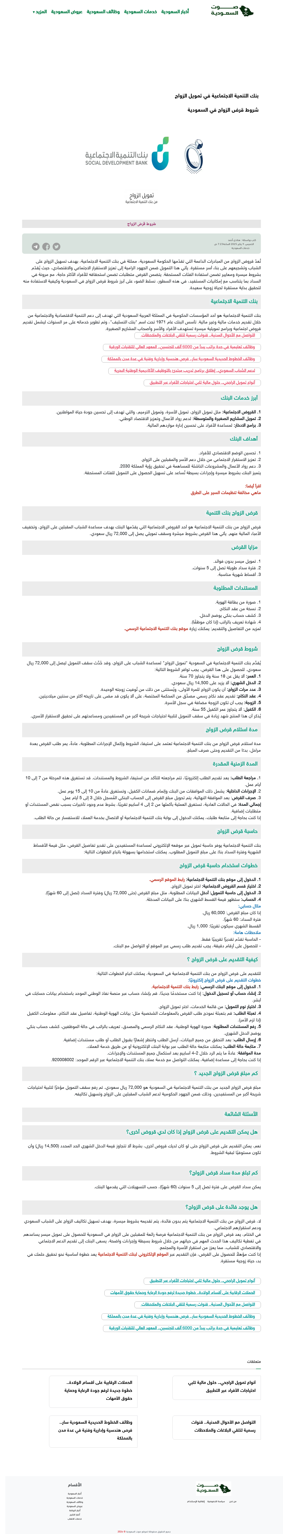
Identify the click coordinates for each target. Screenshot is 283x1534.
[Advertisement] (141, 55)
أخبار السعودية (175, 10)
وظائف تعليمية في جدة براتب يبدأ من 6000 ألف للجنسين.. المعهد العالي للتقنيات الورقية (182, 339)
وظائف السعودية (103, 10)
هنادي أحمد (234, 239)
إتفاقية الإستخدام (196, 1493)
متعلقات (254, 1353)
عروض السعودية (66, 10)
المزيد (41, 10)
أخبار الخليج (75, 1506)
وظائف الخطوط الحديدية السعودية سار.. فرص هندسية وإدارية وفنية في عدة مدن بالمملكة (181, 351)
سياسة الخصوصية (216, 1493)
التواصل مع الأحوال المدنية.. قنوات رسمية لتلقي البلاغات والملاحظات (197, 327)
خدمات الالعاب (75, 1510)
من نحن (232, 1493)
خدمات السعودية (140, 10)
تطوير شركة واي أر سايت (144, 1528)
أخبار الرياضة (74, 1502)
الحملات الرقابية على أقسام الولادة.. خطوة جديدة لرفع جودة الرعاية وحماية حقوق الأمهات (182, 1285)
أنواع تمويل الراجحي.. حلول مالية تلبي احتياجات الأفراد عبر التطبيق (202, 374)
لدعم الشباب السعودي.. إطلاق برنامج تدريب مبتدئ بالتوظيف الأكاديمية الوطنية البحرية (184, 362)
